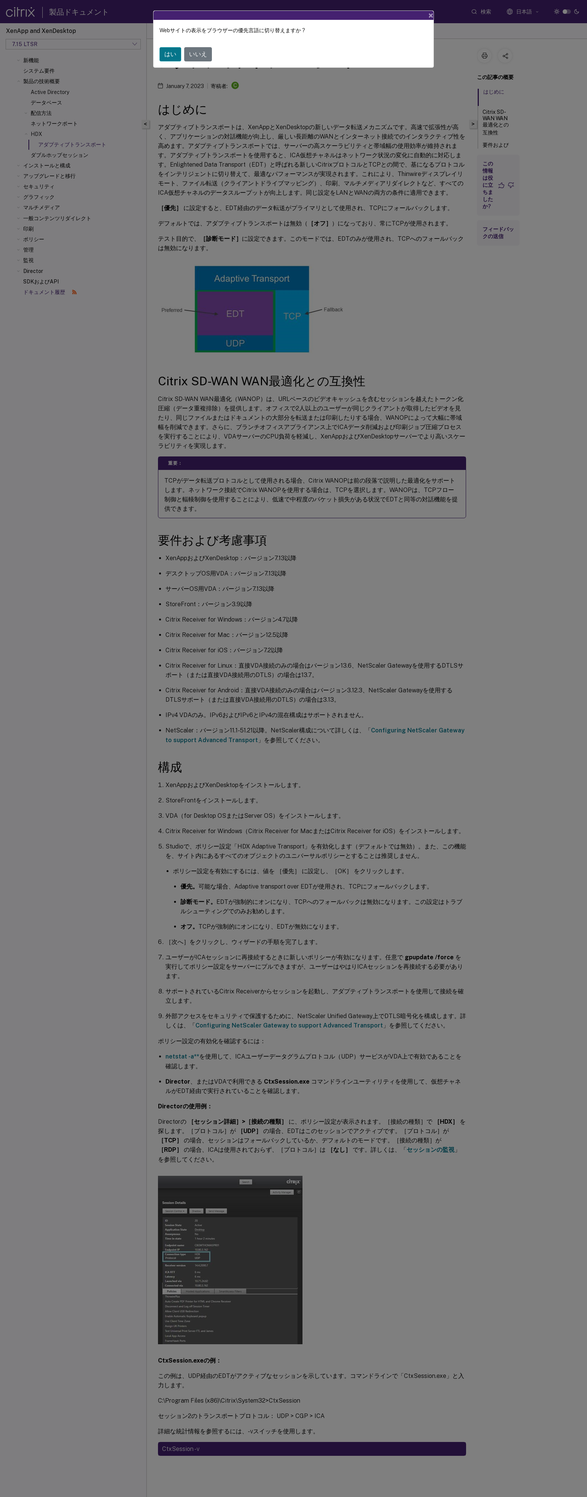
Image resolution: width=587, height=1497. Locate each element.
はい (170, 54)
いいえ (198, 54)
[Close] (431, 15)
